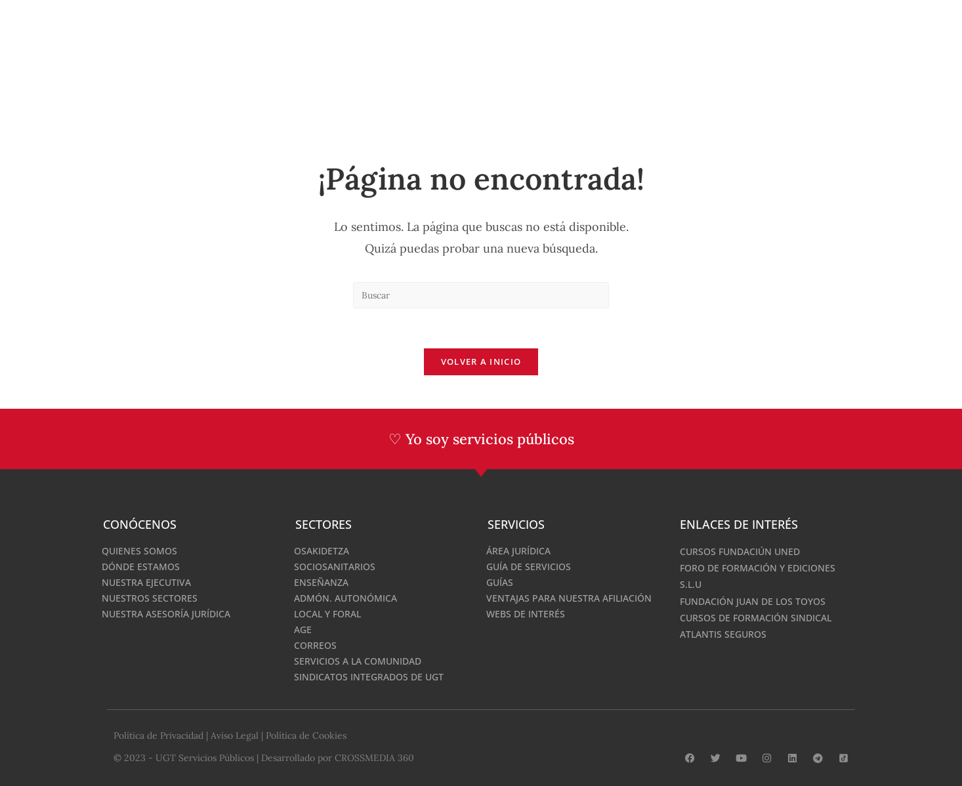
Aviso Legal (235, 735)
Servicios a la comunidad (357, 661)
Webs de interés (525, 614)
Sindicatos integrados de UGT (369, 677)
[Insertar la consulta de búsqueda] (481, 295)
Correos (315, 645)
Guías (499, 582)
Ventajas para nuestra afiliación (569, 598)
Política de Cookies (306, 735)
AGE (303, 629)
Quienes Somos (139, 551)
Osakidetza (321, 551)
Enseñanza (321, 582)
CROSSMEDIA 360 (374, 758)
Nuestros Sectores (150, 598)
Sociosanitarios (334, 566)
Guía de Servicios (528, 566)
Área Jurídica (518, 551)
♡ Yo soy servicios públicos (481, 439)
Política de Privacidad (158, 735)
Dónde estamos (141, 566)
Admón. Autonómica (345, 598)
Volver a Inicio (481, 361)
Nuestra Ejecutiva (146, 582)
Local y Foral (327, 614)
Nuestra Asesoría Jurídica (166, 614)
